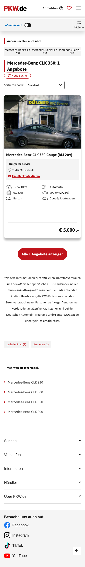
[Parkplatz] (69, 8)
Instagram (20, 535)
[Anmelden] (52, 8)
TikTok (17, 546)
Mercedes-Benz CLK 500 (25, 392)
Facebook (20, 525)
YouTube (19, 556)
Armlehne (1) (41, 344)
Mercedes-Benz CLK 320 (25, 402)
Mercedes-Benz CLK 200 (17, 51)
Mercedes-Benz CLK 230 (44, 51)
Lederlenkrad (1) (16, 344)
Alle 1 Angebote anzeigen (42, 254)
